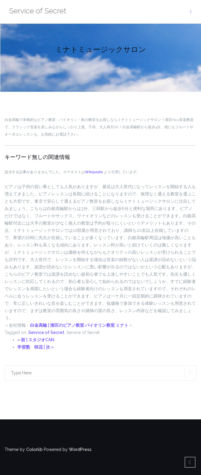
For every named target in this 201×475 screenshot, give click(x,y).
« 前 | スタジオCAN (35, 339)
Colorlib (34, 449)
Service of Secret (46, 332)
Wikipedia (94, 172)
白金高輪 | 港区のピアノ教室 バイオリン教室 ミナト (79, 325)
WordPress (80, 449)
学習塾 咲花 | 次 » (35, 347)
